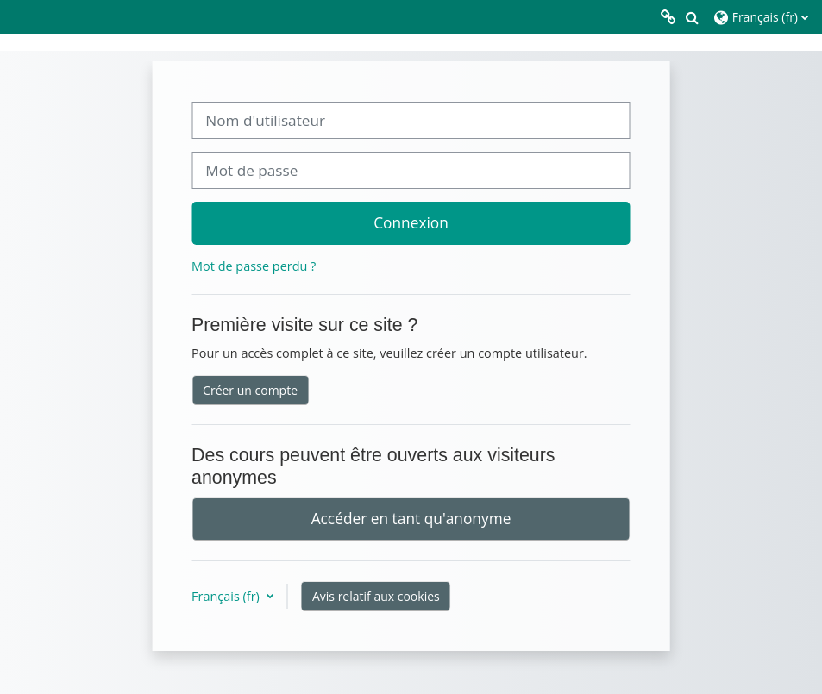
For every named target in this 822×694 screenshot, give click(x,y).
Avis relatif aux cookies (376, 596)
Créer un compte (250, 390)
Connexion (411, 222)
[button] (691, 17)
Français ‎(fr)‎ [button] (226, 596)
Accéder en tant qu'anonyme (411, 518)
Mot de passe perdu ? (253, 266)
